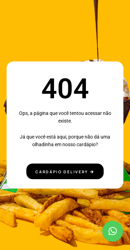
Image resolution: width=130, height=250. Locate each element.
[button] (112, 231)
